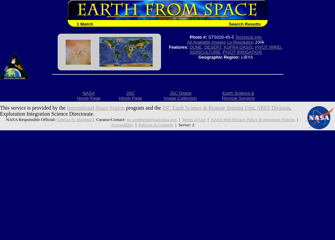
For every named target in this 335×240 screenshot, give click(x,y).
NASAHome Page (88, 96)
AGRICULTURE (205, 52)
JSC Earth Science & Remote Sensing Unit (208, 108)
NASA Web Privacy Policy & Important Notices (253, 119)
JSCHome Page (130, 96)
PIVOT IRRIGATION (242, 52)
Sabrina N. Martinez (74, 119)
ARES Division (273, 108)
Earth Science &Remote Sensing (238, 96)
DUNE (196, 47)
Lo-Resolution (240, 42)
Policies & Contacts (156, 124)
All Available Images (206, 42)
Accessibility (122, 124)
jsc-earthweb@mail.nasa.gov (152, 119)
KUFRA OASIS (238, 47)
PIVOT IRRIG (268, 47)
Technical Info (248, 37)
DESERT (212, 47)
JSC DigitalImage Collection (180, 96)
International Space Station (96, 108)
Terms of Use (193, 119)
